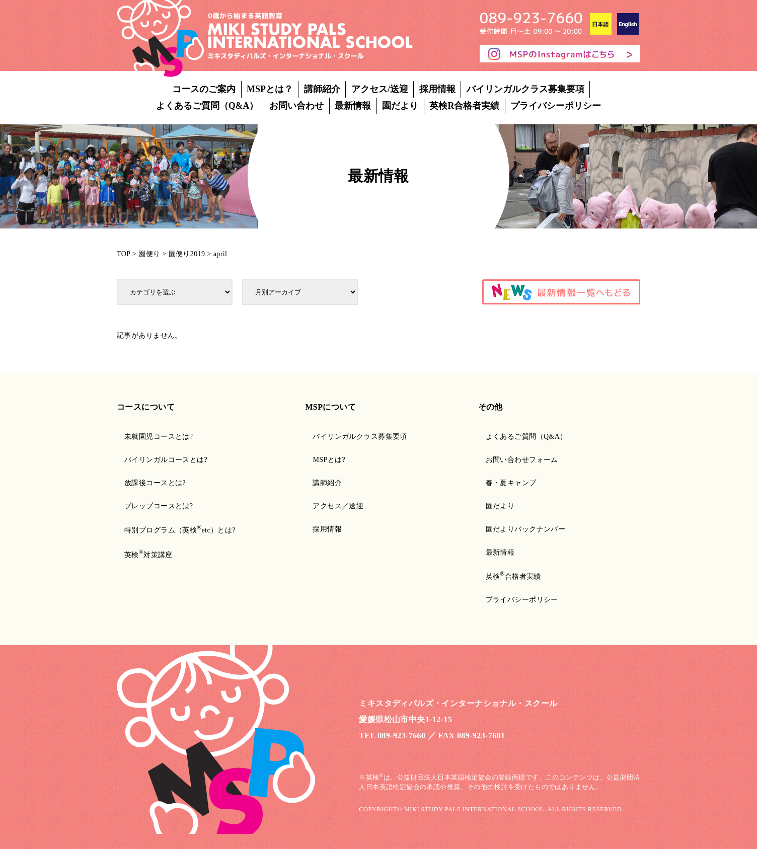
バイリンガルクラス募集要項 (525, 89)
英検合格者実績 (513, 576)
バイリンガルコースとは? (165, 460)
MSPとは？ (270, 89)
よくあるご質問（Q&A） (207, 106)
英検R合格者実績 (464, 106)
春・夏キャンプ (511, 483)
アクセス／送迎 (338, 506)
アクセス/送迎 (379, 89)
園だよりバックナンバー (526, 529)
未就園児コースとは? (158, 436)
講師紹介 (322, 89)
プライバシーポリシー (555, 106)
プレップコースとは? (158, 506)
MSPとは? (329, 460)
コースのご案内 (204, 89)
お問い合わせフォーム (522, 460)
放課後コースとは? (155, 483)
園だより (400, 106)
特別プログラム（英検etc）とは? (180, 530)
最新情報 (353, 106)
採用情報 (437, 89)
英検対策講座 (148, 555)
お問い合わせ (296, 106)
